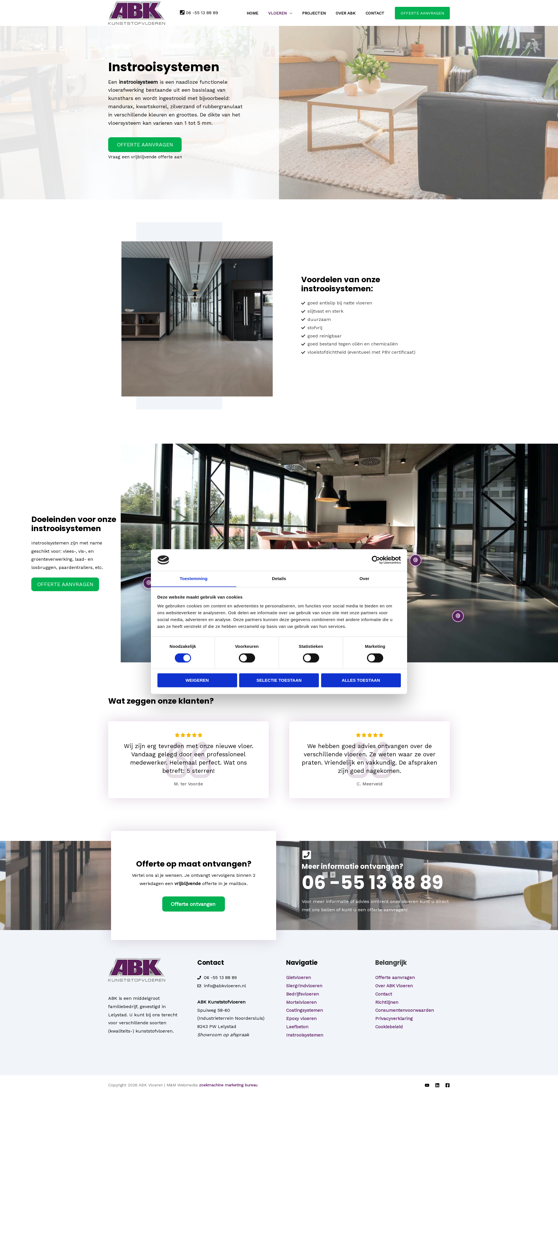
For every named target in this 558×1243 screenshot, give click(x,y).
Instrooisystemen (305, 1034)
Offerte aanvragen (395, 977)
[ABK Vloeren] (136, 12)
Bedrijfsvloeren (302, 993)
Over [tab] (365, 578)
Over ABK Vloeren (394, 985)
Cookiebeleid (389, 1026)
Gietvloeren (298, 977)
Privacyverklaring (394, 1018)
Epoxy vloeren (301, 1018)
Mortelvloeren (301, 1001)
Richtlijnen (386, 1001)
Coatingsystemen (305, 1010)
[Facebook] (447, 1085)
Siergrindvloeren (304, 985)
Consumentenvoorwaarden (405, 1010)
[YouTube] (427, 1085)
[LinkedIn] (437, 1085)
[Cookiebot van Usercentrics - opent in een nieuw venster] (376, 560)
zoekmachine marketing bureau (229, 1084)
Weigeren (197, 680)
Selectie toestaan (279, 680)
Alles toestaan (361, 680)
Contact (383, 993)
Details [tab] (279, 578)
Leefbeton (297, 1026)
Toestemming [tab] (194, 578)
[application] (300, 13)
